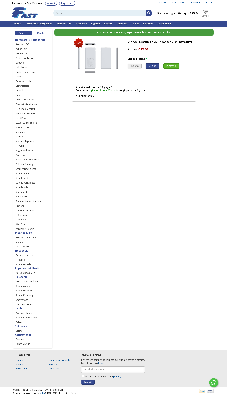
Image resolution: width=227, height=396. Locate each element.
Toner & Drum (23, 343)
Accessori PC (22, 44)
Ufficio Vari (21, 215)
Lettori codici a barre (26, 122)
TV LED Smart (22, 246)
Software (148, 23)
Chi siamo (54, 368)
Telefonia (121, 23)
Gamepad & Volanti (25, 108)
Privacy (53, 364)
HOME (17, 23)
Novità (19, 364)
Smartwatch (21, 196)
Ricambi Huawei (24, 290)
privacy (117, 376)
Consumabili (165, 23)
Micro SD (20, 136)
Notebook (81, 23)
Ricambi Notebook (25, 264)
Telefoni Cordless (25, 304)
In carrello (171, 65)
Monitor (20, 242)
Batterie (20, 62)
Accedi (51, 3)
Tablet (135, 23)
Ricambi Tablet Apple (26, 317)
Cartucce (20, 339)
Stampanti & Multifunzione (29, 201)
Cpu (18, 95)
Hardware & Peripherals (38, 23)
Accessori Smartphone (27, 281)
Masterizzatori (23, 127)
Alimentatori (22, 53)
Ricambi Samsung (24, 295)
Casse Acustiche (24, 81)
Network (20, 145)
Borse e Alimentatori (26, 255)
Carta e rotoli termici (26, 71)
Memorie (20, 131)
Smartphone (22, 299)
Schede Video (22, 187)
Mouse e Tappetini (25, 141)
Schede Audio (23, 173)
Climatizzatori (23, 85)
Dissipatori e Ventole (26, 104)
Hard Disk (21, 118)
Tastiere (20, 205)
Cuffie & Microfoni (25, 99)
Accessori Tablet (24, 313)
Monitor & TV (64, 23)
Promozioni (22, 368)
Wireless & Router (25, 228)
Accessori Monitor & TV (27, 237)
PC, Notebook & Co (25, 272)
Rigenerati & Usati (101, 23)
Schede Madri (22, 178)
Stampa (152, 65)
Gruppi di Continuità (26, 113)
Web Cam (21, 224)
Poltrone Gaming (24, 164)
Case (18, 76)
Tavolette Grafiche (25, 210)
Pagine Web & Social (26, 150)
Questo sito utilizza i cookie (171, 2)
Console (20, 90)
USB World (21, 219)
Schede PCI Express (25, 182)
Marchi (40, 33)
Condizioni (195, 2)
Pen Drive (20, 155)
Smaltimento (22, 191)
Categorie (24, 33)
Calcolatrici (21, 67)
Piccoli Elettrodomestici (27, 159)
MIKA (42, 393)
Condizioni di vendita (60, 360)
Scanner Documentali (26, 168)
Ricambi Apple (23, 286)
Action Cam (21, 48)
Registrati (67, 3)
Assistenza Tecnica (25, 58)
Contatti (209, 2)
